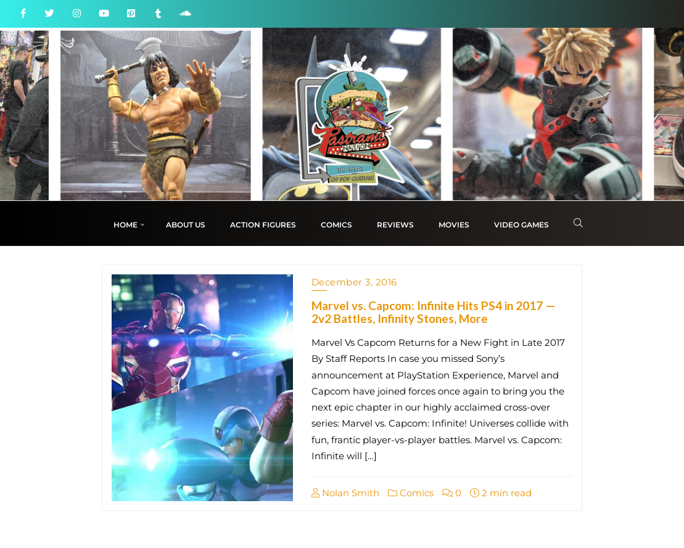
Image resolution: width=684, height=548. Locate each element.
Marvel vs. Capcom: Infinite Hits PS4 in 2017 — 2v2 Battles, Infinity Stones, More (433, 311)
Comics (411, 493)
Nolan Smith (345, 493)
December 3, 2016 (354, 282)
